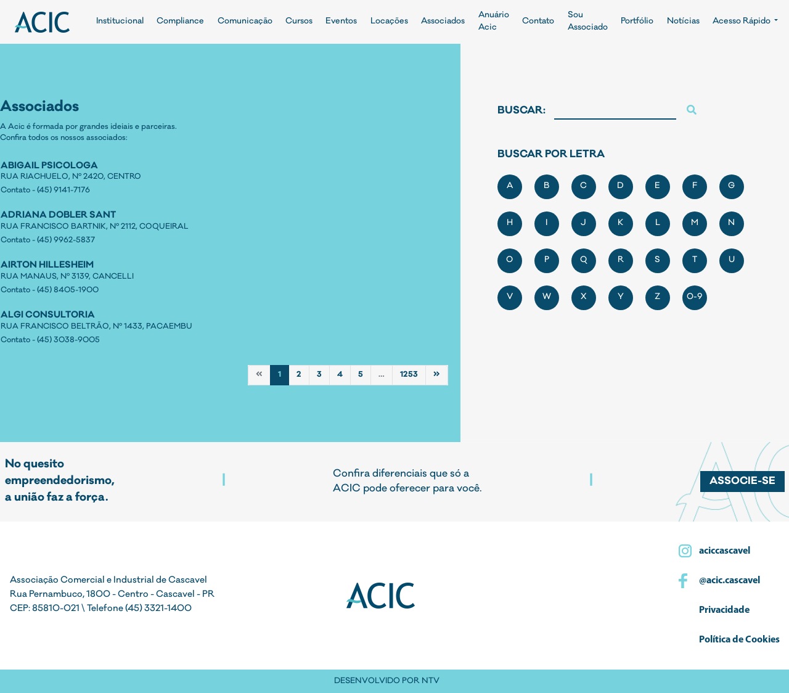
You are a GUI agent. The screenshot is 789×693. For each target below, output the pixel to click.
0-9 (695, 297)
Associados (443, 22)
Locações (389, 22)
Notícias (683, 22)
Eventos (341, 22)
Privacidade (723, 610)
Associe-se (742, 481)
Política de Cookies (738, 640)
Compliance (180, 22)
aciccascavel (723, 551)
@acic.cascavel (728, 581)
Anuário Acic (493, 22)
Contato (538, 22)
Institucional (120, 22)
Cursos (299, 22)
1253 (409, 375)
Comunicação (245, 22)
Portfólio (637, 22)
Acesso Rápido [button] (742, 22)
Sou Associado (588, 22)
